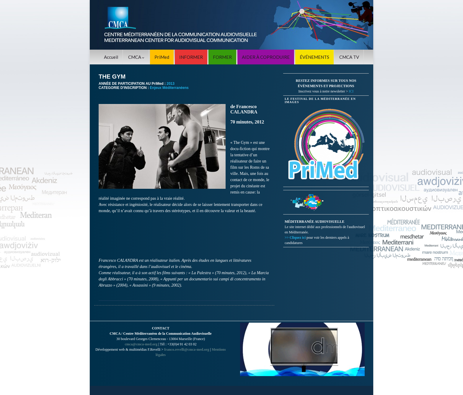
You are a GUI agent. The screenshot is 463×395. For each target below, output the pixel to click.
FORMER (222, 57)
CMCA (136, 57)
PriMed (161, 57)
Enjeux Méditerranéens (169, 88)
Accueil (111, 57)
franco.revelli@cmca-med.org (186, 349)
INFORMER (191, 57)
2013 (171, 84)
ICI (351, 91)
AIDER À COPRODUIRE (266, 57)
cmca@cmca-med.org (141, 344)
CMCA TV (349, 57)
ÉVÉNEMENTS (314, 57)
